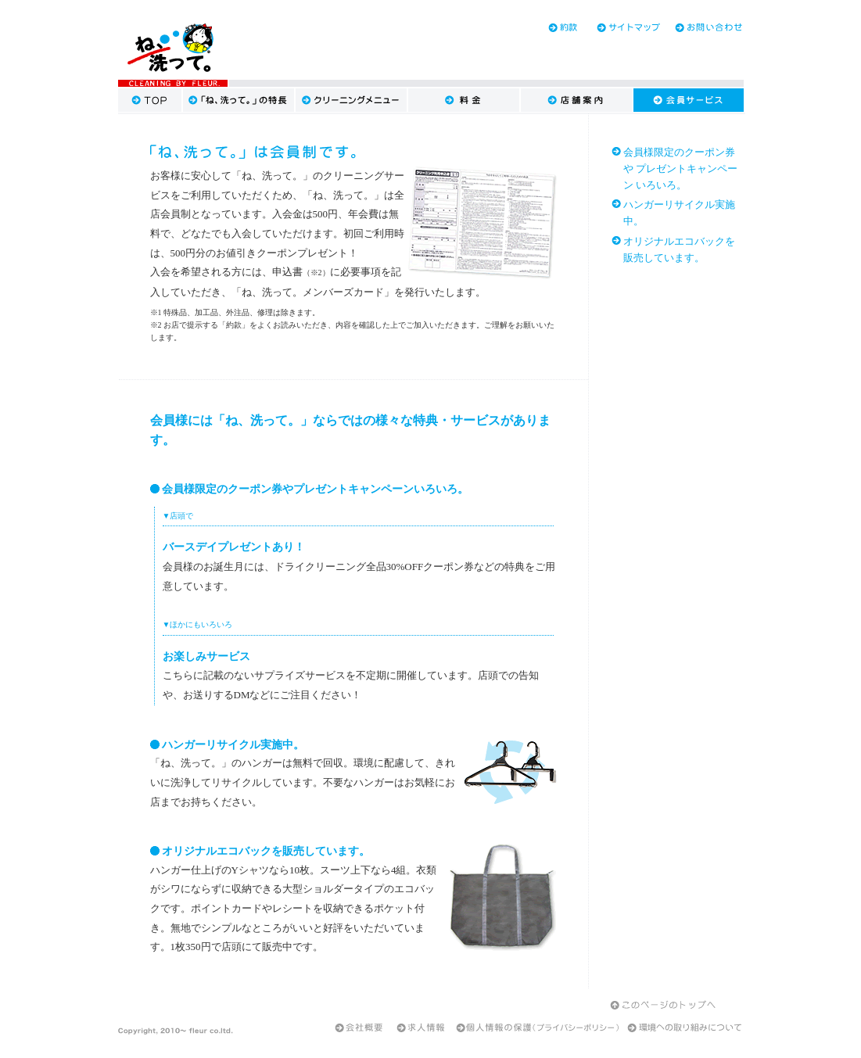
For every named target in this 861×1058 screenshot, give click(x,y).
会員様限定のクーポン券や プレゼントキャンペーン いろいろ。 (680, 168)
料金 (464, 100)
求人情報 (421, 1027)
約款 (548, 27)
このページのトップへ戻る (664, 1004)
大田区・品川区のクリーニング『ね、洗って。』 (173, 50)
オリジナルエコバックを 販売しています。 (679, 249)
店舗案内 (577, 100)
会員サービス (688, 100)
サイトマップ (626, 27)
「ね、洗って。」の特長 (239, 100)
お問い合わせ (704, 27)
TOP (150, 100)
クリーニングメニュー (352, 100)
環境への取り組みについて (683, 1027)
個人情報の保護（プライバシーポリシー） (538, 1027)
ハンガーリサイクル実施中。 (679, 213)
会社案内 (359, 1027)
